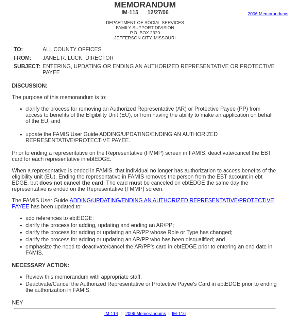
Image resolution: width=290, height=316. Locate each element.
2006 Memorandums (268, 13)
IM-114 (111, 313)
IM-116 (179, 313)
